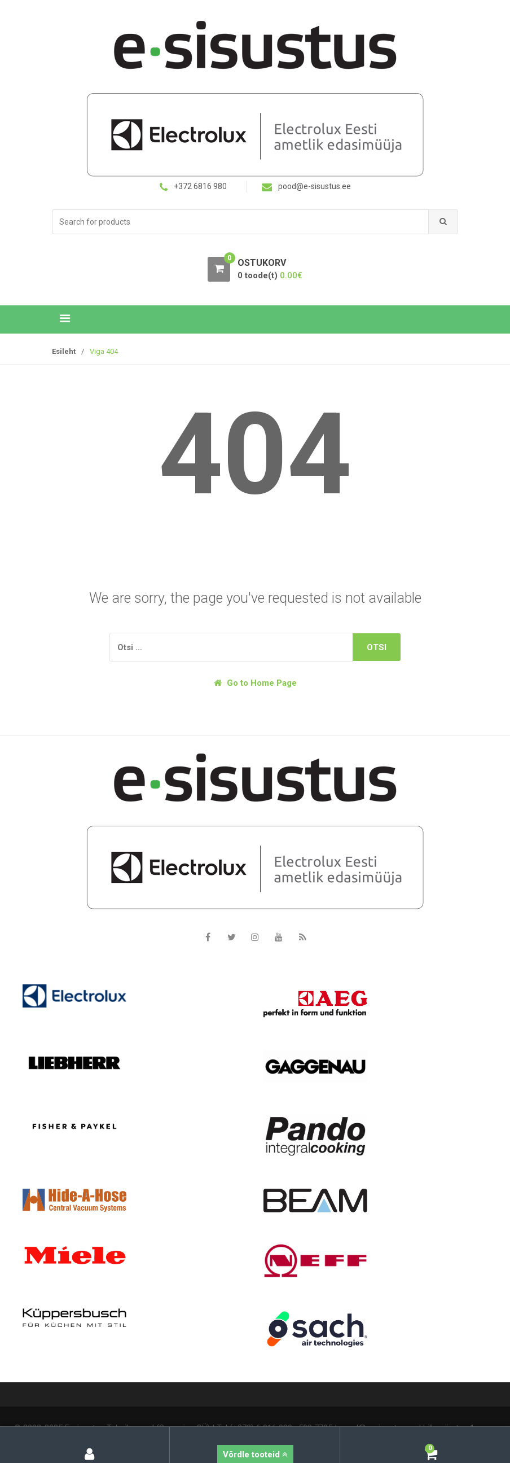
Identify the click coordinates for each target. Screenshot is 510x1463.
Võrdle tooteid (255, 1454)
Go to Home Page (255, 683)
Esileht (64, 351)
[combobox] (240, 222)
